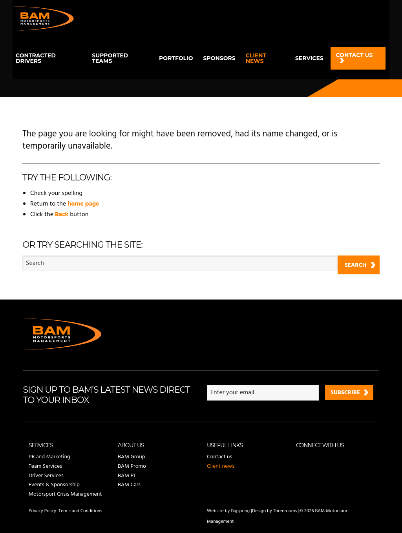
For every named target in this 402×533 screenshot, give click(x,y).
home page (83, 204)
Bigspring (240, 511)
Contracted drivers (36, 58)
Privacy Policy (42, 511)
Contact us (354, 55)
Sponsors (219, 58)
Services (309, 58)
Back (61, 215)
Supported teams (110, 58)
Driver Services (46, 475)
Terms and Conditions (80, 511)
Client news (256, 58)
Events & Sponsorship (54, 484)
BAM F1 (126, 475)
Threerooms (285, 511)
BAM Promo (132, 466)
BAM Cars (129, 484)
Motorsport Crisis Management (65, 494)
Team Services (45, 466)
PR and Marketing (49, 457)
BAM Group (131, 457)
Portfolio (176, 58)
